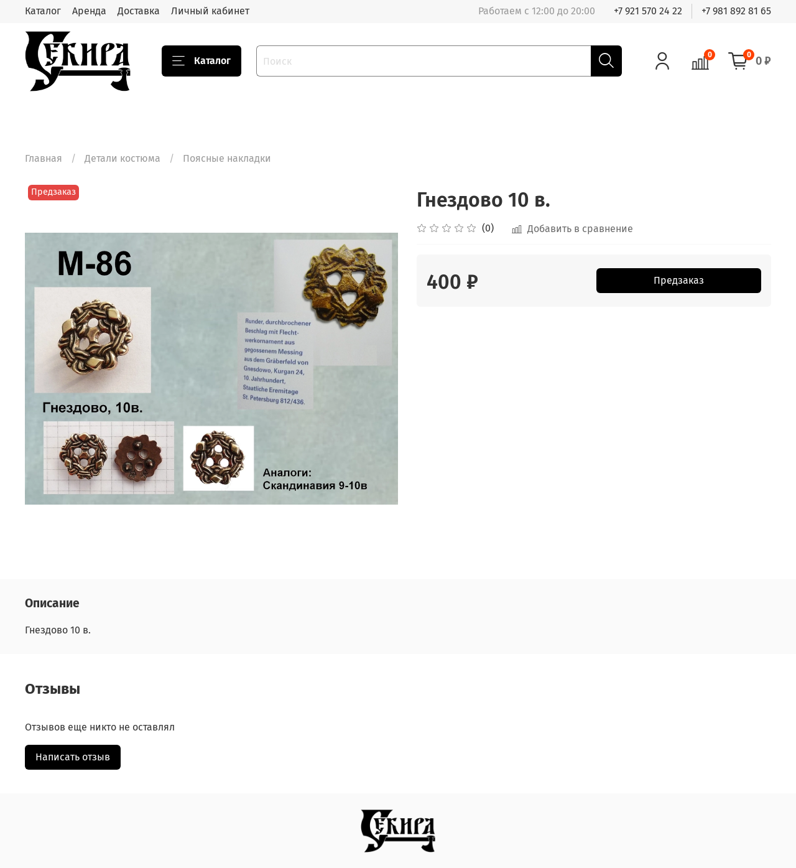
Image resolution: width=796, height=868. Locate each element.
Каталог (43, 11)
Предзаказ (679, 280)
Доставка (139, 11)
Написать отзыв (72, 757)
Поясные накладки (227, 158)
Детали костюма (122, 158)
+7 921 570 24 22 (648, 11)
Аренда (89, 11)
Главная (43, 158)
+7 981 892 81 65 (736, 11)
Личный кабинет (210, 11)
